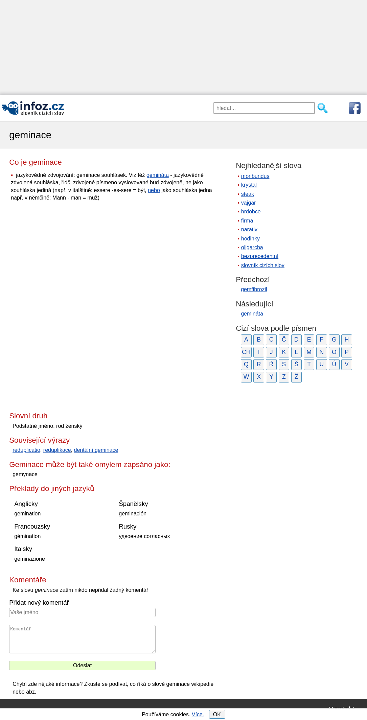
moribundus (255, 176)
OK (217, 714)
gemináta (157, 175)
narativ (249, 229)
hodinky (250, 238)
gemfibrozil (254, 289)
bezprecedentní (259, 256)
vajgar (248, 203)
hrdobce (251, 211)
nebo (154, 190)
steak (247, 194)
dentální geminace (96, 450)
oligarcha (252, 247)
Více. (198, 714)
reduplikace (57, 450)
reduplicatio (26, 450)
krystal (249, 185)
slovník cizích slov (262, 265)
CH (246, 352)
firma (247, 221)
